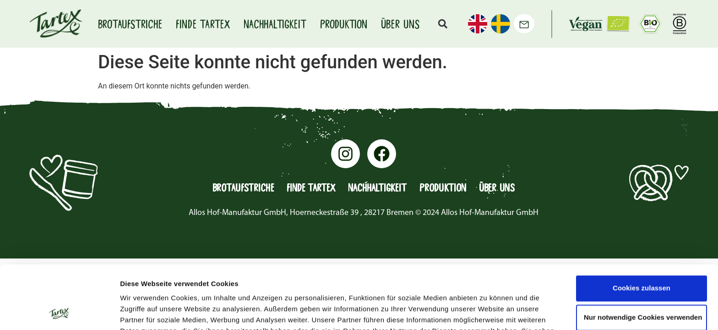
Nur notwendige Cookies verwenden (643, 258)
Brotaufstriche (130, 23)
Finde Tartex (203, 23)
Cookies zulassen (641, 228)
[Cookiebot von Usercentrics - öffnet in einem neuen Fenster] (59, 312)
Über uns (400, 23)
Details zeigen (487, 312)
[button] (443, 24)
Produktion (343, 23)
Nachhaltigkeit (275, 23)
